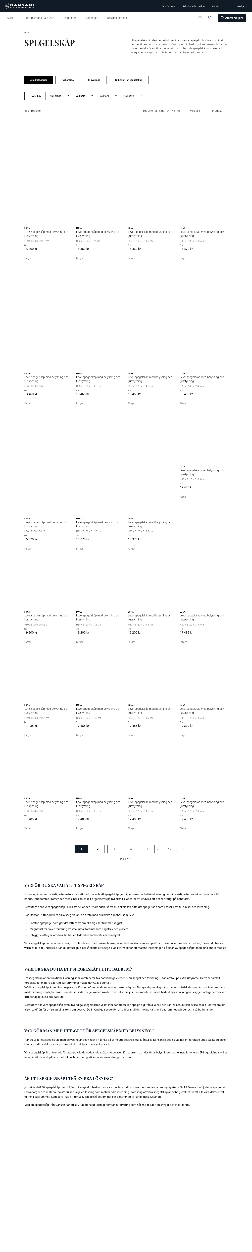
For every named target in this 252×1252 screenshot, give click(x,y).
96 (178, 111)
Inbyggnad (94, 79)
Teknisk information (194, 6)
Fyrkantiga (68, 79)
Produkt (217, 111)
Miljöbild (195, 111)
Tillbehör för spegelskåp (128, 79)
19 (169, 849)
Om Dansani (168, 6)
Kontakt (216, 6)
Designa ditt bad (117, 18)
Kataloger (92, 18)
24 (168, 111)
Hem (26, 32)
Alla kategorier (38, 79)
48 (173, 111)
